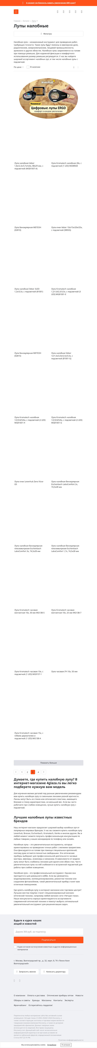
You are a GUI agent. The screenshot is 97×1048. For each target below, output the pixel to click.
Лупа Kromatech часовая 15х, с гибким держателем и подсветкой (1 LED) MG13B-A (28, 736)
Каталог (26, 21)
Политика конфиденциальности (70, 1040)
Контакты (57, 1000)
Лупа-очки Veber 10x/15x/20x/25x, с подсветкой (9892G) (66, 228)
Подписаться (49, 939)
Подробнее (51, 1045)
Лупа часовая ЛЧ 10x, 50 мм (64, 671)
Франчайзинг (20, 1005)
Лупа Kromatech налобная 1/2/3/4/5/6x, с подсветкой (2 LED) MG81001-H (29, 420)
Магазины (46, 1000)
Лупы (34, 21)
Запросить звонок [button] (27, 971)
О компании (19, 995)
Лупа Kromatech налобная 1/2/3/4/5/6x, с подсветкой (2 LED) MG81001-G (66, 420)
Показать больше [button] (48, 762)
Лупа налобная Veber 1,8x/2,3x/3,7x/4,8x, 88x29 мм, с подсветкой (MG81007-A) (28, 166)
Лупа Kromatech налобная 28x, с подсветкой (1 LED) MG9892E (66, 164)
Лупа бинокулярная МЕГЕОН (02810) (27, 228)
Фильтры (47, 33)
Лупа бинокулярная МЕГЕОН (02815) (27, 354)
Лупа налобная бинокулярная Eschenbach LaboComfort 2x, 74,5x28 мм (65, 484)
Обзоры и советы (22, 1000)
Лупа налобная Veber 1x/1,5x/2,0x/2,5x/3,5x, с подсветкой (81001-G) (62, 356)
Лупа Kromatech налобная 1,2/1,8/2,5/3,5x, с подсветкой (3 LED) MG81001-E (66, 292)
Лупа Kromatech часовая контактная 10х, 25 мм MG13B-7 (66, 611)
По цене (17, 67)
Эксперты (69, 1000)
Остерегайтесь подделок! (41, 1005)
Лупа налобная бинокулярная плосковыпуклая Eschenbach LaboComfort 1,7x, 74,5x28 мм (65, 548)
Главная (17, 21)
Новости (79, 995)
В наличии (35, 67)
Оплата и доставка (36, 995)
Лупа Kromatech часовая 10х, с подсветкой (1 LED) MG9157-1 (28, 672)
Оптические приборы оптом (60, 995)
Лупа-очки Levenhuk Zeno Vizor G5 (28, 482)
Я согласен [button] (66, 1045)
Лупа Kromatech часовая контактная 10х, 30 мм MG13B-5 (29, 611)
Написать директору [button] (55, 971)
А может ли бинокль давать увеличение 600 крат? (51, 2)
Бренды (36, 1000)
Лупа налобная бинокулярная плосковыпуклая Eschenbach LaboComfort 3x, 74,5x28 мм (28, 548)
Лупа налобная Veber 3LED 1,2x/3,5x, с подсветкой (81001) (28, 290)
